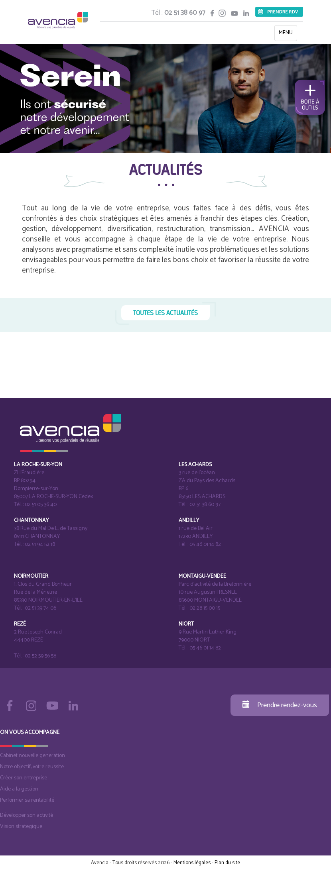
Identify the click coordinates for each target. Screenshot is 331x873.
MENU (287, 34)
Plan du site (227, 863)
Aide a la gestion (19, 789)
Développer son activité (26, 815)
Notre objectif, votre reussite (32, 766)
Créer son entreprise (23, 778)
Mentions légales (192, 863)
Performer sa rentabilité (27, 800)
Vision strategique (21, 826)
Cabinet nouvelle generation (32, 755)
